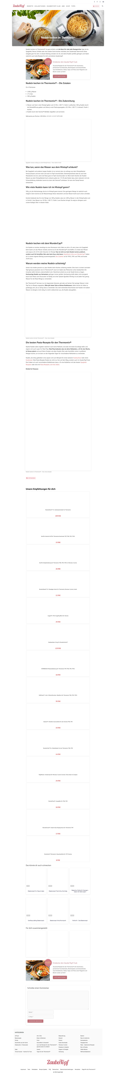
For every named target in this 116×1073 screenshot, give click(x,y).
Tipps (73, 6)
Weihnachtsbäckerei (85, 1051)
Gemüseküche (84, 1040)
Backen (82, 1036)
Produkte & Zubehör (64, 1047)
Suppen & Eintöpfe (63, 1049)
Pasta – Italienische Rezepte (87, 1045)
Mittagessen (31, 478)
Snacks (38, 1049)
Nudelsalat (29, 360)
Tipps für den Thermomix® (43, 1051)
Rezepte (30, 6)
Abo (63, 6)
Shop (68, 6)
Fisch (38, 1040)
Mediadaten (35, 1069)
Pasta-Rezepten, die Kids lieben (49, 364)
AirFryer (17, 1036)
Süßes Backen (84, 1049)
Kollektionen (40, 6)
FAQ (50, 1069)
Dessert (60, 1038)
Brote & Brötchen (41, 1038)
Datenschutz (55, 1069)
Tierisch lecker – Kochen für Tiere (23, 1051)
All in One (39, 1036)
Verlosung (61, 1051)
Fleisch (60, 1040)
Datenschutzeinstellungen (66, 1069)
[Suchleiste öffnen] (102, 6)
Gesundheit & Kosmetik (43, 1042)
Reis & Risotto (84, 1047)
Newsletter (77, 1069)
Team (29, 1069)
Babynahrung (62, 1036)
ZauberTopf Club (53, 6)
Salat (16, 1049)
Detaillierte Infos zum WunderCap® (74, 254)
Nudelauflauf (77, 358)
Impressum (23, 1069)
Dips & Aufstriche (85, 1038)
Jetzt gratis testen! (60, 76)
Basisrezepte (64, 40)
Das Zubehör (59, 256)
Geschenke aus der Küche (21, 1042)
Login (96, 6)
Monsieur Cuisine (63, 1045)
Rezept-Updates (43, 1069)
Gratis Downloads (63, 1042)
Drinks (16, 1040)
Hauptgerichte (84, 1042)
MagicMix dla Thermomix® (88, 1069)
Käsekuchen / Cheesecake (21, 1045)
